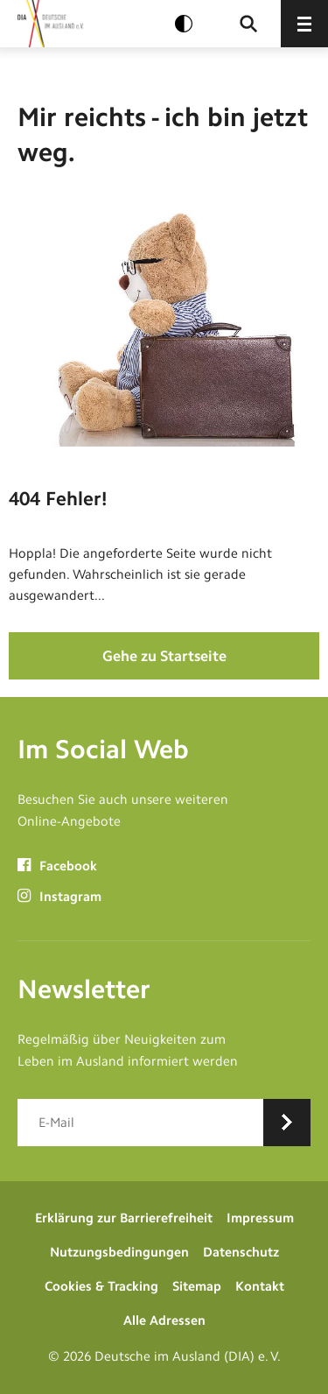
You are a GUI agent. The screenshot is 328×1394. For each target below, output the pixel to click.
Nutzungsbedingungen (119, 1252)
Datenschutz (241, 1252)
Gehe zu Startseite (164, 656)
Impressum (260, 1218)
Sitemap (196, 1286)
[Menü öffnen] (304, 23)
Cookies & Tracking (101, 1286)
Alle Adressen (164, 1320)
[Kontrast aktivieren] (183, 23)
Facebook (57, 866)
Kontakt (259, 1286)
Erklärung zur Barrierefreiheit (124, 1218)
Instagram (59, 897)
